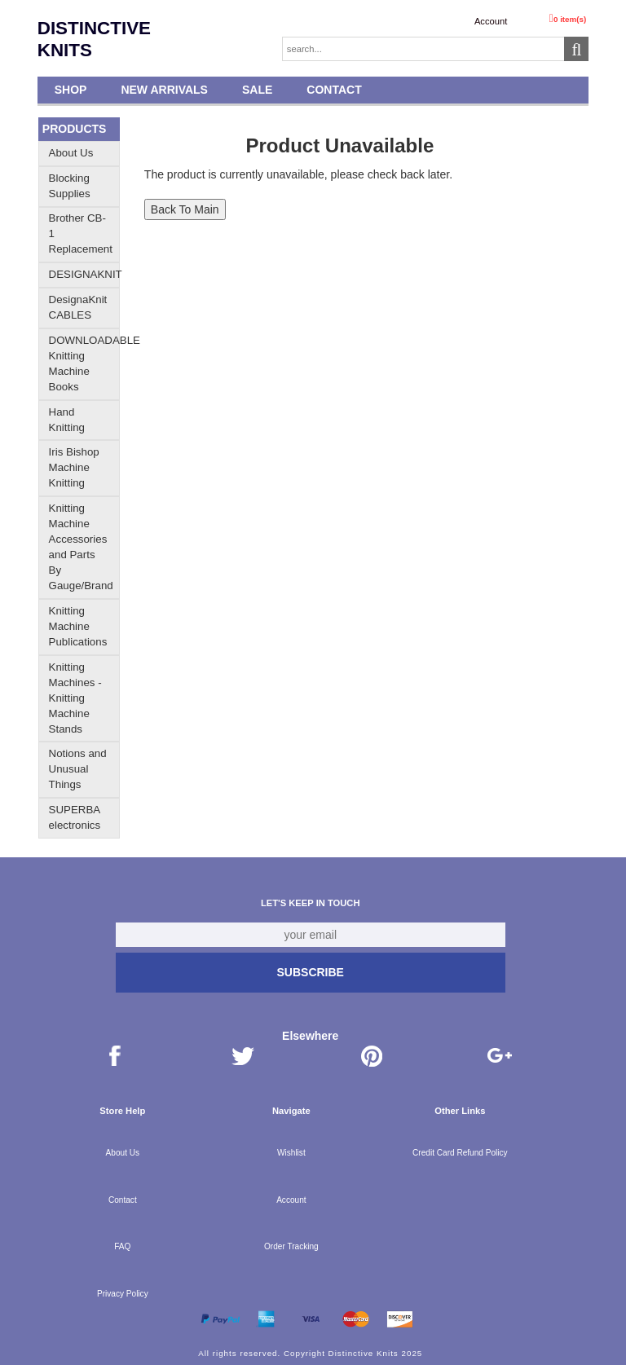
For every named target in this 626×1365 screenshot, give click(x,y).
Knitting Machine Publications (78, 626)
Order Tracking (291, 1246)
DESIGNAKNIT (85, 274)
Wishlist (291, 1152)
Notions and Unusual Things (78, 768)
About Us (71, 153)
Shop (71, 89)
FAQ (122, 1246)
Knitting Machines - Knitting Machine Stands (75, 698)
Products (74, 128)
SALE (257, 89)
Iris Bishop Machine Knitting (74, 467)
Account (490, 21)
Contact (333, 89)
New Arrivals (164, 89)
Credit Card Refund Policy (460, 1152)
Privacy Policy (122, 1293)
